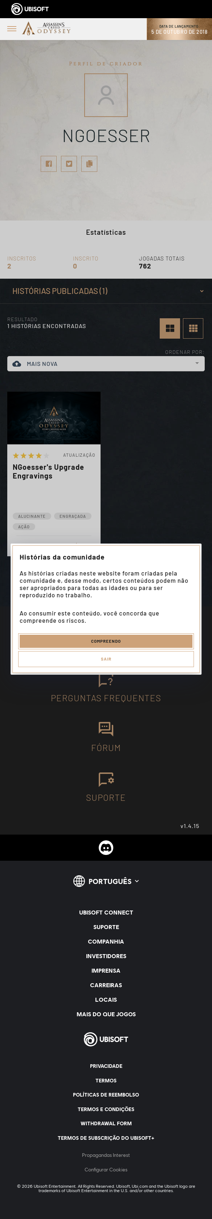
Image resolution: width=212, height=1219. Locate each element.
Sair (106, 658)
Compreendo (106, 640)
